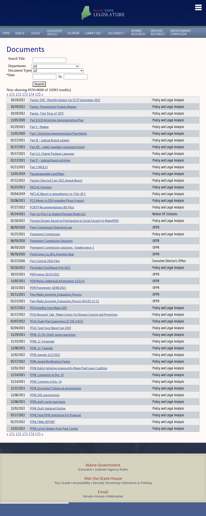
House (36, 33)
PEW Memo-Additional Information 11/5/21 (57, 288)
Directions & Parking (137, 490)
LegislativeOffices (54, 32)
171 (12, 94)
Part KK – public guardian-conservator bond (57, 154)
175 (38, 94)
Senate (20, 33)
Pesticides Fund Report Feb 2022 (50, 275)
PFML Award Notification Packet (50, 369)
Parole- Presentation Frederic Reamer (53, 114)
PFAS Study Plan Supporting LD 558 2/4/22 (56, 329)
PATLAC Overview (41, 194)
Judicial (100, 477)
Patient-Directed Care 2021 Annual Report (56, 188)
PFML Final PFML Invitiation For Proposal (55, 422)
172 (18, 94)
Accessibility (81, 490)
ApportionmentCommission (180, 32)
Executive (85, 477)
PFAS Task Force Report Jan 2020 (50, 335)
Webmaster (115, 504)
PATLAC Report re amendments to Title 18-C (58, 201)
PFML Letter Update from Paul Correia (54, 436)
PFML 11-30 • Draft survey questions (53, 342)
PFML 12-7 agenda (41, 355)
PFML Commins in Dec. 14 (45, 389)
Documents (117, 33)
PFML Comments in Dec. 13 (47, 382)
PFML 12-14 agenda (42, 349)
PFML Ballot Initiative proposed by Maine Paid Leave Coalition (68, 375)
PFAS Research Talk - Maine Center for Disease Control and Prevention (73, 322)
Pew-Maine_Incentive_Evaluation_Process (56, 302)
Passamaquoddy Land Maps (47, 181)
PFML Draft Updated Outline (48, 416)
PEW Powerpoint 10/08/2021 (48, 295)
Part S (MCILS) (39, 174)
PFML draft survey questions (47, 409)
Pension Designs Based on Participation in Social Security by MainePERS (74, 228)
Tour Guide (62, 490)
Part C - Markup (39, 134)
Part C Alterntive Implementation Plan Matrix (58, 141)
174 (31, 94)
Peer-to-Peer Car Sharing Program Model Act (58, 221)
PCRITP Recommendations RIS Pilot (52, 215)
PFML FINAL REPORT (42, 429)
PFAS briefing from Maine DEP (48, 315)
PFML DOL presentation (45, 402)
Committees (94, 33)
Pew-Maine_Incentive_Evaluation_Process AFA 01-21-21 (64, 308)
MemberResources (138, 32)
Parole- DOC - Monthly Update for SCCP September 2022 (65, 107)
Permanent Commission (45, 241)
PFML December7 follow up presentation (55, 396)
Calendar (73, 33)
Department (37, 99)
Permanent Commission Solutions (51, 248)
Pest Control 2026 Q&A (45, 268)
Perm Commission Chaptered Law (51, 235)
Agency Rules (118, 477)
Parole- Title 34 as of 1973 (47, 121)
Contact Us (140, 42)
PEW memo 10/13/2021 (44, 282)
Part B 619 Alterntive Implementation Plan (57, 127)
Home (6, 33)
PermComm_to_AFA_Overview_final (52, 262)
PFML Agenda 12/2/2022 (45, 362)
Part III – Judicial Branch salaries (49, 148)
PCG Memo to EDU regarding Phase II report (57, 208)
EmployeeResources (158, 32)
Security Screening (106, 490)
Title (10, 99)
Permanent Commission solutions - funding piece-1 (62, 255)
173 (25, 94)
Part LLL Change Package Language (52, 161)
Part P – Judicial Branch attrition (50, 168)
